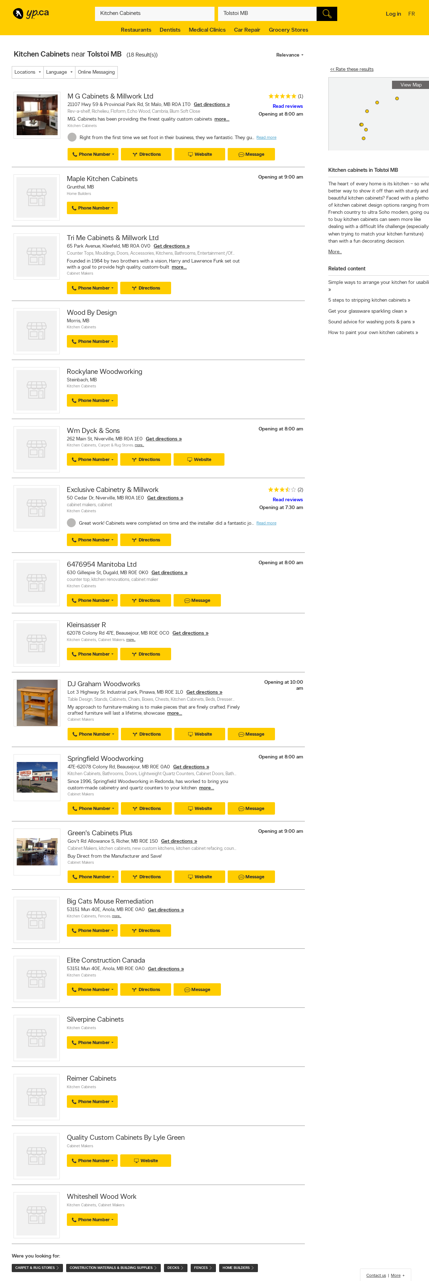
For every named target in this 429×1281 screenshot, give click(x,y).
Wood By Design (92, 313)
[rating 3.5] (280, 491)
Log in (393, 14)
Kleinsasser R (86, 625)
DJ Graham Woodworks (104, 684)
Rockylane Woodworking (104, 372)
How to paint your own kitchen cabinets (371, 332)
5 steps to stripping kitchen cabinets (367, 300)
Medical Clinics (207, 30)
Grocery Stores (288, 30)
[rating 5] (280, 98)
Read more (266, 138)
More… (139, 445)
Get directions (210, 104)
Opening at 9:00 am (280, 177)
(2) (300, 490)
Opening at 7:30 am (281, 507)
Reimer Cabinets (91, 1079)
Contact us (376, 1276)
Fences (104, 917)
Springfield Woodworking (105, 759)
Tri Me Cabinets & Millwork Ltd (113, 238)
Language (56, 72)
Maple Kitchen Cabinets (102, 179)
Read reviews (288, 106)
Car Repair (247, 30)
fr (412, 14)
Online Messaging (96, 72)
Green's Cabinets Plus (100, 833)
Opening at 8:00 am (281, 114)
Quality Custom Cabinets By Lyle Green (126, 1138)
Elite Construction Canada (106, 960)
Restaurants (136, 30)
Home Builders (79, 194)
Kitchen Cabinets (82, 126)
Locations (25, 72)
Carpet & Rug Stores (115, 446)
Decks (176, 1268)
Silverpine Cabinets (95, 1019)
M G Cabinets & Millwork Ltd (110, 96)
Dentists (170, 30)
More (396, 1276)
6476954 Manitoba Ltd (102, 564)
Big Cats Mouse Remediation (110, 901)
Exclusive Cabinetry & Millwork (113, 490)
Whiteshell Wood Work (102, 1197)
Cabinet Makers (80, 274)
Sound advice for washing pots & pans (369, 322)
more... (221, 119)
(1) (300, 96)
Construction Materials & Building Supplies (113, 1268)
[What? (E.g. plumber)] (154, 14)
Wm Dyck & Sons (93, 431)
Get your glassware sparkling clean (365, 311)
